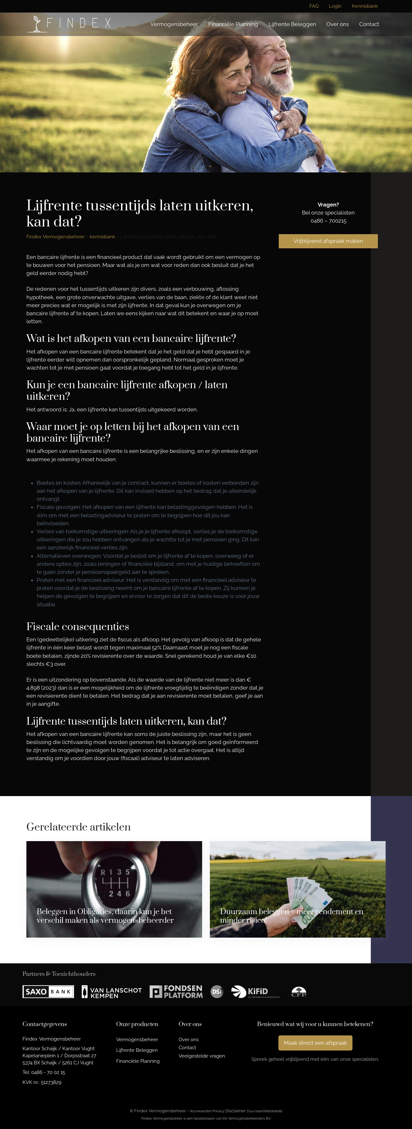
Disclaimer (235, 1110)
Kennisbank (365, 6)
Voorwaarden (200, 1111)
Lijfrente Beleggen (292, 24)
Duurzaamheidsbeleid (264, 1111)
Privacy (218, 1111)
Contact (369, 24)
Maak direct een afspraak (315, 1043)
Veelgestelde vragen (202, 1056)
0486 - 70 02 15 (48, 1072)
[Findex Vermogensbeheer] (68, 24)
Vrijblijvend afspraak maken (328, 241)
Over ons (337, 24)
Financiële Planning (233, 24)
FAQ (314, 6)
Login (335, 6)
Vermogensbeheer (174, 24)
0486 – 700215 (328, 220)
